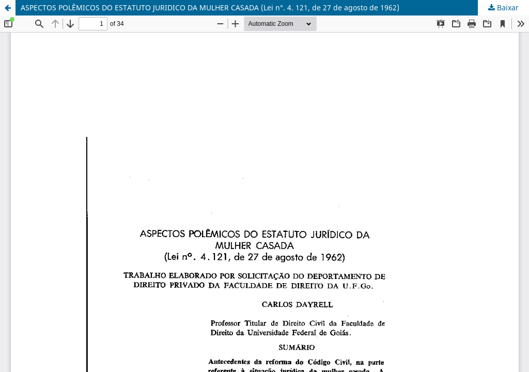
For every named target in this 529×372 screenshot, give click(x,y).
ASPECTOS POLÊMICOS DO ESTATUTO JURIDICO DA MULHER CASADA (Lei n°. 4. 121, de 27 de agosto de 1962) (210, 7)
